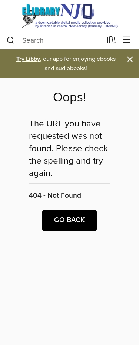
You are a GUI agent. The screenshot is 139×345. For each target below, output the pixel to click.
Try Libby (28, 59)
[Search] (11, 40)
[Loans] (111, 41)
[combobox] (54, 40)
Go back (69, 220)
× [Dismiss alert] (130, 59)
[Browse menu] (126, 40)
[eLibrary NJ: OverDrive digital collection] (69, 16)
